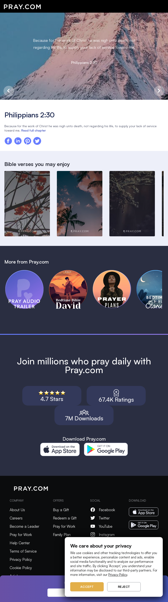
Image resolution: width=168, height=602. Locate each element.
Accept (87, 586)
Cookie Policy (21, 567)
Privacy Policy (21, 559)
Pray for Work (21, 534)
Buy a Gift (61, 509)
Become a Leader (24, 526)
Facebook (102, 509)
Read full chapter (33, 130)
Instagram (102, 534)
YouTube (101, 526)
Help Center (20, 543)
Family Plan (62, 534)
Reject (124, 586)
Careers (16, 518)
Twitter (100, 518)
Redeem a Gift (65, 518)
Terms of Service (23, 551)
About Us (17, 509)
